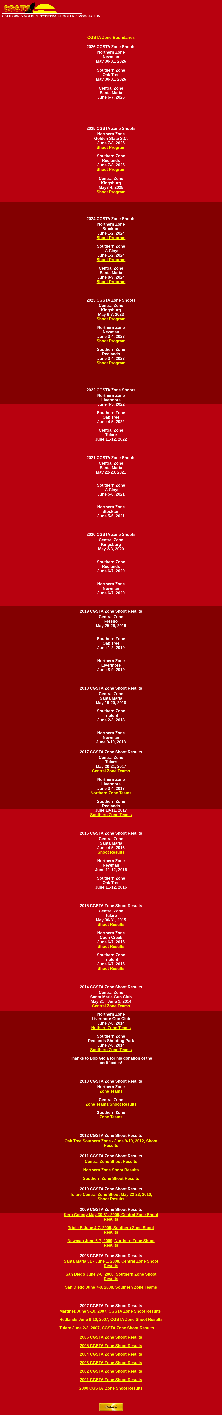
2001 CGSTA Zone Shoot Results (111, 1380)
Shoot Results (111, 852)
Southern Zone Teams (111, 815)
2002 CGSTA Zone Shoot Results (111, 1371)
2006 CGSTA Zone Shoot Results (111, 1337)
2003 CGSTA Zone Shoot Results (111, 1363)
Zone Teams (110, 1091)
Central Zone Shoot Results (111, 1161)
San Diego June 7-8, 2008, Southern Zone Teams (111, 1287)
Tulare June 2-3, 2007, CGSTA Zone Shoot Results (106, 1328)
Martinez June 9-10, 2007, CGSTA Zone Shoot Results (110, 1311)
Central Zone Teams (111, 771)
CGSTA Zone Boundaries (111, 37)
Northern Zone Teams (110, 793)
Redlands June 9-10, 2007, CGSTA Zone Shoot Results (111, 1319)
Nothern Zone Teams (111, 1028)
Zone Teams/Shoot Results (110, 1104)
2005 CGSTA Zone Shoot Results (111, 1346)
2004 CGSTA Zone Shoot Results (111, 1354)
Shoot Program (111, 147)
